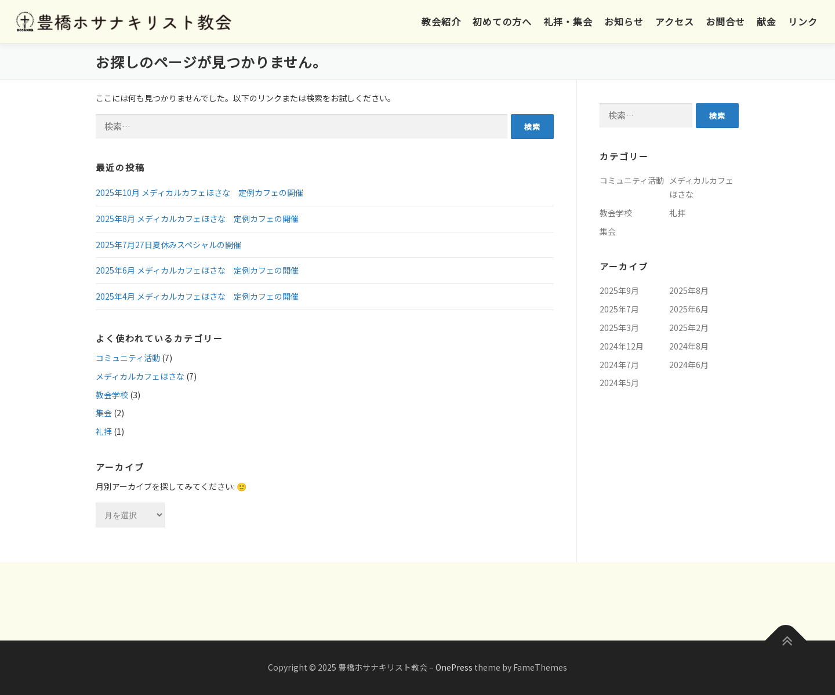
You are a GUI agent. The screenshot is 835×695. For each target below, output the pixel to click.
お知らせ (624, 21)
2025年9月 (619, 290)
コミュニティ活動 (128, 357)
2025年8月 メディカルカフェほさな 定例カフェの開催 (197, 218)
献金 (766, 21)
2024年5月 (619, 382)
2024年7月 (619, 364)
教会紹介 (441, 21)
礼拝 (104, 431)
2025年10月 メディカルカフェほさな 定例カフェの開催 (199, 192)
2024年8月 (689, 346)
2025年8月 (689, 290)
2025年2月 (689, 327)
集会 (104, 413)
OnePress (454, 667)
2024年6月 (689, 364)
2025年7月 (619, 309)
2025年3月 (619, 327)
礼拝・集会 (568, 21)
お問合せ (725, 21)
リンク (803, 21)
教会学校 (112, 395)
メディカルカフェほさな (140, 376)
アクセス (674, 21)
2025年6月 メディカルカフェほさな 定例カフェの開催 (197, 270)
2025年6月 (689, 309)
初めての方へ (502, 21)
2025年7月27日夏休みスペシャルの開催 (168, 244)
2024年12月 (622, 346)
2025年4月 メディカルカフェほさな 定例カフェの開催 (197, 296)
